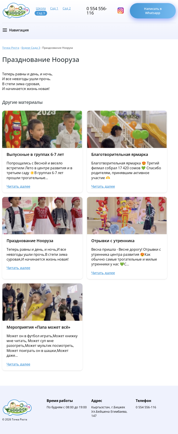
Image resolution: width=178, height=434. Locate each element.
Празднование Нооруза (40, 59)
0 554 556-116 (96, 10)
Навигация (19, 30)
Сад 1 (54, 8)
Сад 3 (41, 13)
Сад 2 (67, 8)
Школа (41, 8)
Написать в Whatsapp (153, 11)
